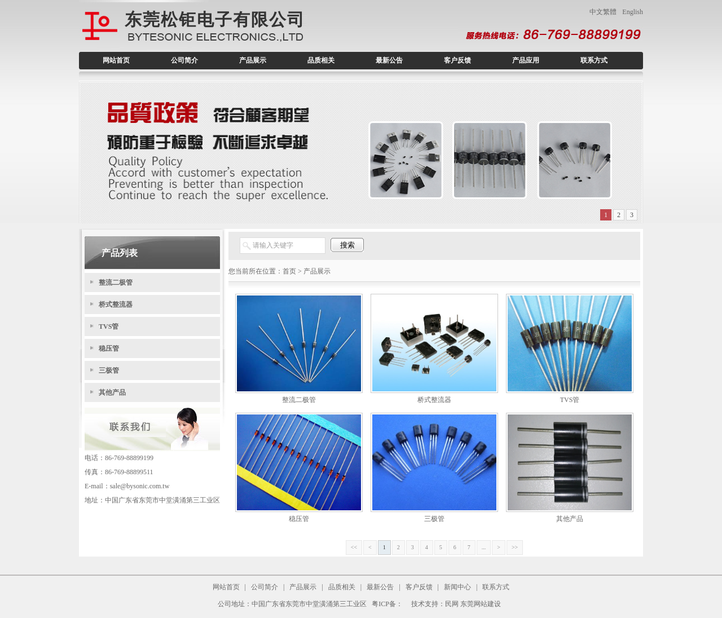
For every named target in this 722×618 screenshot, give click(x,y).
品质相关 (320, 60)
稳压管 (109, 348)
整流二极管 (116, 282)
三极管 (109, 370)
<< (354, 547)
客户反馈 (457, 60)
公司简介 (184, 60)
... (484, 547)
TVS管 (108, 326)
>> (515, 547)
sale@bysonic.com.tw (140, 486)
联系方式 (593, 60)
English (632, 12)
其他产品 (112, 392)
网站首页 (116, 60)
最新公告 (389, 60)
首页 (289, 271)
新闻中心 (457, 587)
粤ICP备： (387, 604)
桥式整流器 (116, 304)
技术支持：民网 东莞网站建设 (456, 604)
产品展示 (252, 60)
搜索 (347, 245)
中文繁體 (603, 12)
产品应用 (525, 60)
